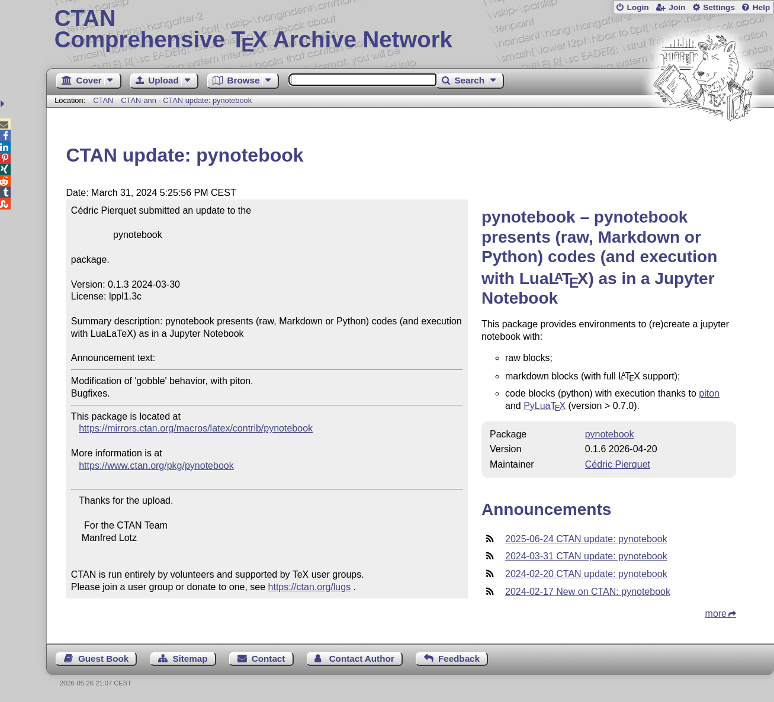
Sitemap (189, 658)
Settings (719, 7)
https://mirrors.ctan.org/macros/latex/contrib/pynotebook (196, 428)
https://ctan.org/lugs (309, 587)
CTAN (103, 100)
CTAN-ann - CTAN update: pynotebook (186, 100)
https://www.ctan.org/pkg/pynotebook (156, 466)
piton (709, 393)
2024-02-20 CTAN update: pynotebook (586, 574)
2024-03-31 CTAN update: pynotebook (586, 556)
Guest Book (103, 658)
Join (677, 7)
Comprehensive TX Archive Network (410, 29)
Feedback (459, 658)
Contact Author (361, 658)
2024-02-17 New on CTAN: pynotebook (587, 592)
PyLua (545, 406)
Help (761, 7)
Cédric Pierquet (617, 464)
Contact (268, 658)
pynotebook (609, 434)
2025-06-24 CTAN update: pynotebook (586, 539)
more (716, 613)
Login (637, 7)
